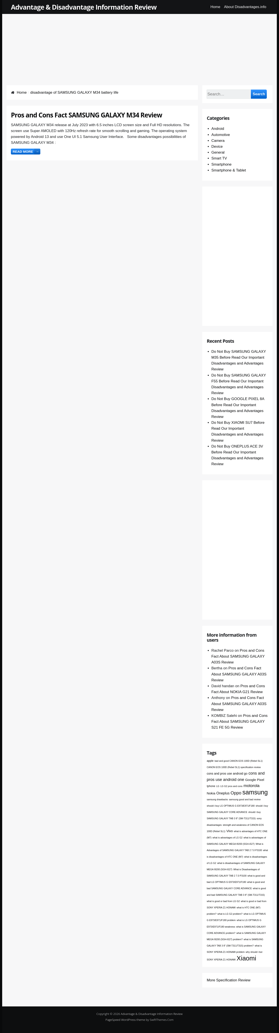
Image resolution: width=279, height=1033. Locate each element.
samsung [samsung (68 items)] (255, 792)
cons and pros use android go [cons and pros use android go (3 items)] (227, 773)
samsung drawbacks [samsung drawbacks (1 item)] (217, 799)
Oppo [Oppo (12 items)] (236, 792)
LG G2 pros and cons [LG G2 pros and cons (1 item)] (231, 786)
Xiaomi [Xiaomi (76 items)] (246, 958)
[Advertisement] (139, 44)
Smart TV (219, 158)
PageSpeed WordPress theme (125, 1020)
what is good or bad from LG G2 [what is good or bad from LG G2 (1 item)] (223, 901)
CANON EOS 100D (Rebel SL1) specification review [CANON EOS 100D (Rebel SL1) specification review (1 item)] (234, 767)
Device (217, 146)
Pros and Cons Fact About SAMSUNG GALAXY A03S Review (238, 656)
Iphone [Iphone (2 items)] (211, 786)
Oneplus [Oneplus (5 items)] (223, 793)
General (218, 152)
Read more (26, 151)
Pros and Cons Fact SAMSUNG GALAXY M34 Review (86, 114)
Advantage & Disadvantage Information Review (84, 7)
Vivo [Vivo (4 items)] (229, 831)
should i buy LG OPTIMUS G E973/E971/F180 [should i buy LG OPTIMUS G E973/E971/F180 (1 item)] (231, 805)
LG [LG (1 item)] (217, 786)
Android (217, 129)
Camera (218, 141)
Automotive (220, 135)
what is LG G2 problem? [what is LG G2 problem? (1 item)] (230, 914)
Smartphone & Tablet (228, 170)
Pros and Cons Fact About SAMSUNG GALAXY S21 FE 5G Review (239, 721)
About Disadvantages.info (245, 7)
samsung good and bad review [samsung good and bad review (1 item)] (244, 799)
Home (215, 7)
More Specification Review (228, 980)
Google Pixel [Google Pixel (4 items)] (254, 780)
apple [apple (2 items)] (210, 760)
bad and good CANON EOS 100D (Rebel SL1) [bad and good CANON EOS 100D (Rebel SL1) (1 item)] (238, 761)
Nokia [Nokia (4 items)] (211, 793)
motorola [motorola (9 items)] (251, 785)
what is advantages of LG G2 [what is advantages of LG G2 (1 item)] (227, 837)
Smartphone (221, 164)
